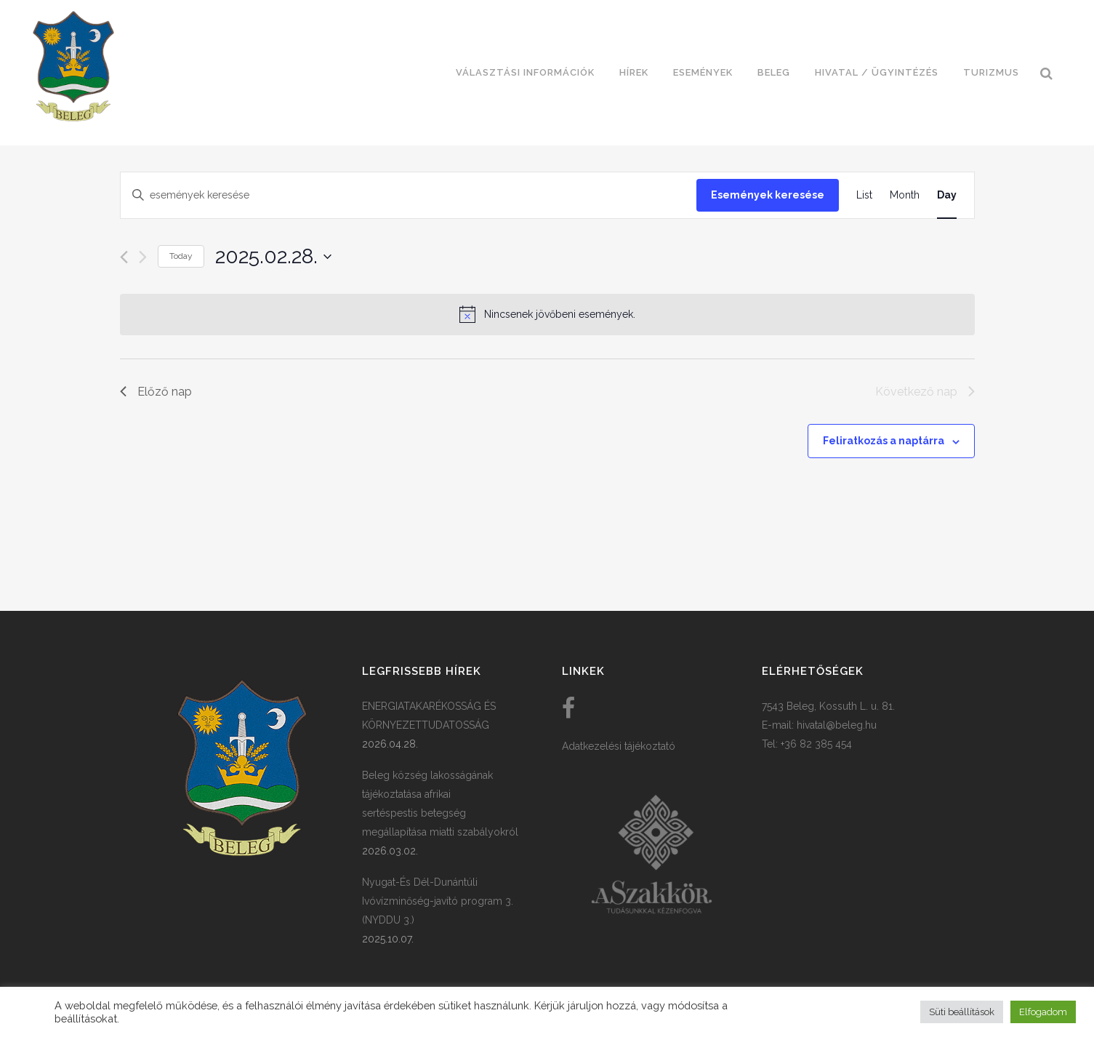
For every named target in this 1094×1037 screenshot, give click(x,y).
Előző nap (156, 392)
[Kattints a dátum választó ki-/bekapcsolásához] (273, 256)
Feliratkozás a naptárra (883, 441)
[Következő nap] (143, 257)
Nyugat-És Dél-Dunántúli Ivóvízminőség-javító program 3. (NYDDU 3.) (437, 901)
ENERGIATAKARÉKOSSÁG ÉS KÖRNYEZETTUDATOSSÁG (429, 715)
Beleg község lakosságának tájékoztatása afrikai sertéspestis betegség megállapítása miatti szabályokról (440, 803)
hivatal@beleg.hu (837, 725)
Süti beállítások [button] (961, 1011)
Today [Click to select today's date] (181, 256)
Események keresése (767, 195)
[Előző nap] (124, 257)
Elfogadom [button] (1043, 1011)
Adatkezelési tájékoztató (618, 746)
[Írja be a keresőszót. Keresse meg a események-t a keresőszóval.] (408, 195)
